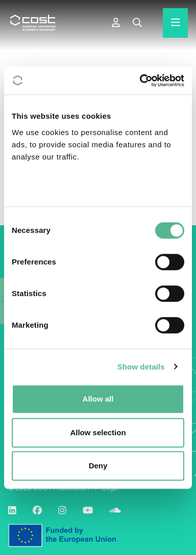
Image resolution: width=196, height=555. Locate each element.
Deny (98, 465)
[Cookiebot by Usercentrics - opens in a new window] (140, 80)
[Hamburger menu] (175, 23)
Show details (141, 366)
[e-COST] (116, 23)
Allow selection (98, 432)
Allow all (98, 398)
